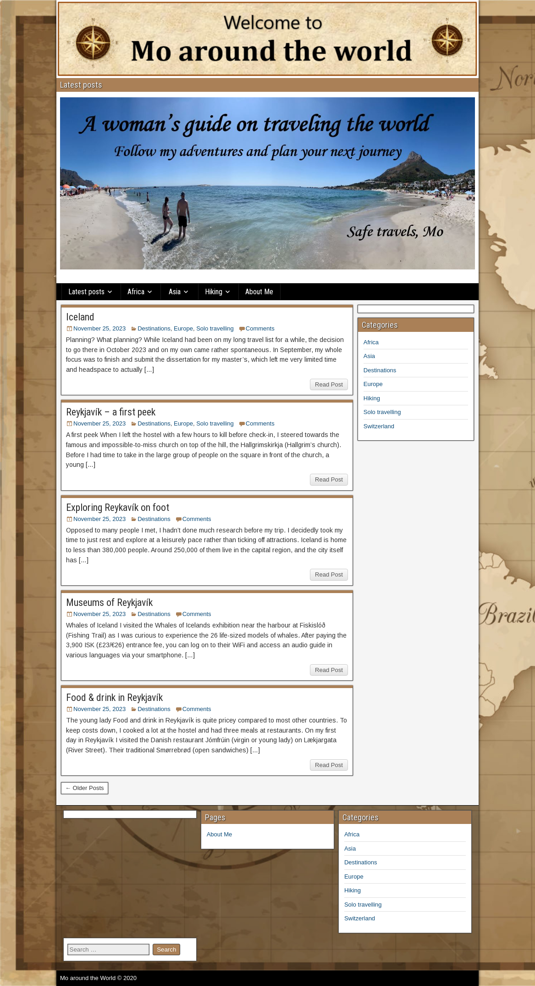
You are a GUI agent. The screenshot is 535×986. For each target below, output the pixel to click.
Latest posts (86, 291)
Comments (260, 328)
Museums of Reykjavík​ (109, 602)
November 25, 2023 (99, 328)
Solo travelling (215, 328)
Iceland (80, 317)
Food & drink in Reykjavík (114, 697)
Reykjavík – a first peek (110, 412)
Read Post (329, 384)
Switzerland (379, 426)
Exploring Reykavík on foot (117, 507)
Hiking (213, 291)
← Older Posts (84, 787)
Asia (175, 291)
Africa (135, 291)
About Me (259, 291)
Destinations (154, 328)
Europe (183, 328)
